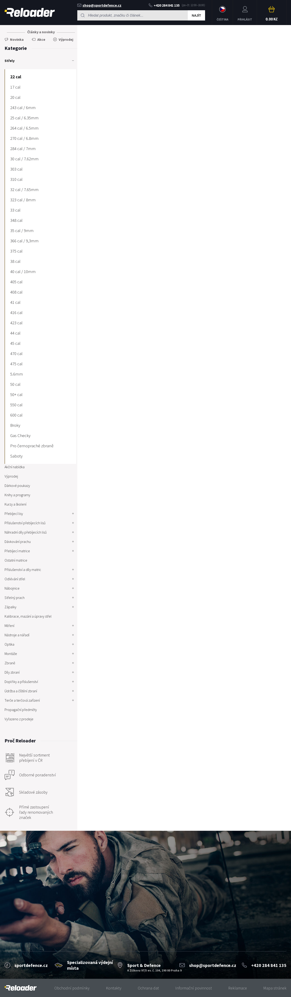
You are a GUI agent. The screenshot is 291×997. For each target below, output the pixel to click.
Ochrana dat (148, 988)
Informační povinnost (193, 988)
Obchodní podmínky (72, 988)
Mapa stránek (274, 988)
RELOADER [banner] (30, 12)
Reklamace (237, 988)
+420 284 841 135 (164, 5)
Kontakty (113, 988)
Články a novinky (41, 32)
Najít (196, 15)
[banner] (21, 988)
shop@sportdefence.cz (99, 5)
